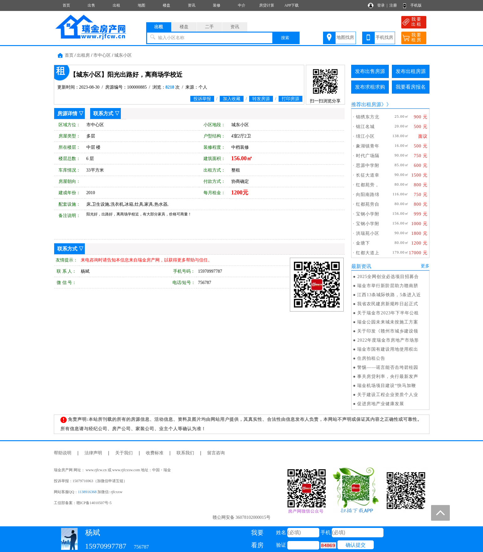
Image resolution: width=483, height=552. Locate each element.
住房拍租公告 (371, 358)
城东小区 (123, 55)
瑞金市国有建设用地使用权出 (387, 349)
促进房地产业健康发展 (380, 403)
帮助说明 (62, 453)
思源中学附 (367, 165)
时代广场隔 (367, 155)
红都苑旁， (367, 185)
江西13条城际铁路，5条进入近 (389, 294)
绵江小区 (365, 136)
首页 (66, 5)
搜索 (285, 37)
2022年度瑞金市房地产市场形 (388, 340)
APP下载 (291, 5)
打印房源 (290, 98)
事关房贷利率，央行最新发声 (387, 376)
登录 (381, 5)
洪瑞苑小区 (367, 233)
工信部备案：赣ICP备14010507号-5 (83, 503)
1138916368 (87, 492)
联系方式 (103, 113)
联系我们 (185, 453)
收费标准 (154, 453)
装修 (216, 5)
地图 (141, 5)
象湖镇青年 (367, 146)
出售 (91, 5)
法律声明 (93, 453)
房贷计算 (266, 5)
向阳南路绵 (367, 194)
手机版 (416, 5)
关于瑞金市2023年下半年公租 (388, 313)
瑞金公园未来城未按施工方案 (387, 322)
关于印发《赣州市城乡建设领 (387, 331)
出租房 (83, 55)
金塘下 (363, 243)
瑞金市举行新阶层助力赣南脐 (387, 285)
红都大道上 (367, 252)
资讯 (191, 5)
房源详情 (67, 113)
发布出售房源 (370, 71)
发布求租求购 (370, 87)
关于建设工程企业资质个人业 (387, 394)
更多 (425, 266)
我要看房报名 (411, 87)
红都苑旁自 (367, 204)
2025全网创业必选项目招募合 (388, 276)
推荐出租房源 (366, 104)
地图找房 (345, 37)
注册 (393, 5)
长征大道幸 (367, 175)
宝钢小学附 (367, 214)
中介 (241, 5)
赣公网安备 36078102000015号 (242, 517)
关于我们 (124, 453)
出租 (116, 5)
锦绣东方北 (367, 117)
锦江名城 (365, 126)
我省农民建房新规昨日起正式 (387, 304)
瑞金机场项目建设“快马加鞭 (386, 385)
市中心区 (102, 55)
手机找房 (384, 37)
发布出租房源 (411, 71)
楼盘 (166, 5)
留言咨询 (216, 453)
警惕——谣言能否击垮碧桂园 (387, 367)
